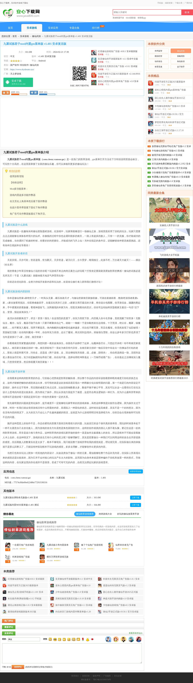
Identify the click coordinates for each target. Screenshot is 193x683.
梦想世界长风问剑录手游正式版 (170, 122)
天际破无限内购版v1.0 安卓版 (166, 181)
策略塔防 (181, 56)
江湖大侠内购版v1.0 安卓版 (165, 159)
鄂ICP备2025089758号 (102, 679)
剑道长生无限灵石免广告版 (117, 66)
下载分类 (178, 3)
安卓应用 (53, 28)
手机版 (160, 3)
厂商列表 (188, 3)
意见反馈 (118, 676)
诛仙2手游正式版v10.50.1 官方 (169, 114)
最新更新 (169, 3)
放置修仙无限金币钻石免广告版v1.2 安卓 (171, 146)
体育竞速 (158, 67)
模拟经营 (158, 56)
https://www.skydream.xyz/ (22, 69)
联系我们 (75, 676)
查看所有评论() (135, 633)
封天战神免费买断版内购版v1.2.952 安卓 (171, 164)
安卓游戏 (32, 28)
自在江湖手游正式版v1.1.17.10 (169, 130)
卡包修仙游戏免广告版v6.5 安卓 (170, 106)
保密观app (142, 18)
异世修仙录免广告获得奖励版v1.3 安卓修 (171, 185)
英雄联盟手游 (118, 18)
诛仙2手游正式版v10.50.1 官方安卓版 (169, 168)
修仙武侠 (36, 36)
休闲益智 (158, 51)
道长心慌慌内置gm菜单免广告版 (170, 90)
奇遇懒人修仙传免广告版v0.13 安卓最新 (171, 177)
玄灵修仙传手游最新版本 (118, 59)
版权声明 (96, 676)
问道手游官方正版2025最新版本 (170, 82)
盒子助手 (181, 67)
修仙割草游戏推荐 (46, 522)
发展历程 (86, 676)
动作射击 (158, 61)
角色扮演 (181, 61)
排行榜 (95, 28)
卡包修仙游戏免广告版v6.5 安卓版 (168, 151)
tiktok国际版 (131, 18)
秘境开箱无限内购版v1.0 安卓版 (167, 155)
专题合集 (74, 28)
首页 (10, 28)
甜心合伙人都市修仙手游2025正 (170, 98)
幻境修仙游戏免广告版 (117, 51)
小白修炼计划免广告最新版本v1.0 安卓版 (171, 172)
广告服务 (107, 676)
